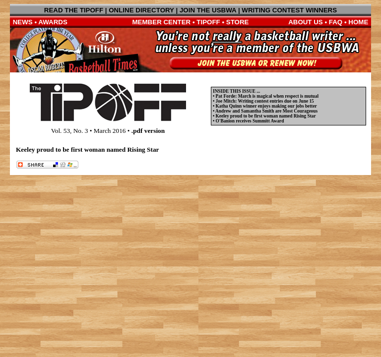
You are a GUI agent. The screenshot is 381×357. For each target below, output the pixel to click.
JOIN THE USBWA (208, 10)
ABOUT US (305, 22)
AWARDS (52, 22)
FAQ (335, 22)
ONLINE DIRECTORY (141, 10)
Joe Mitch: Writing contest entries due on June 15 (265, 101)
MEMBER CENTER (161, 22)
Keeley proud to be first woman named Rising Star (266, 116)
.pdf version (148, 130)
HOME (358, 22)
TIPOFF (208, 22)
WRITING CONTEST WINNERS (289, 10)
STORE (237, 22)
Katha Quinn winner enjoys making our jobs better (266, 106)
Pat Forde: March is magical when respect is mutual (267, 96)
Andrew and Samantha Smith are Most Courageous (266, 111)
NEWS (23, 22)
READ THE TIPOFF (73, 10)
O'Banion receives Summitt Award (250, 121)
